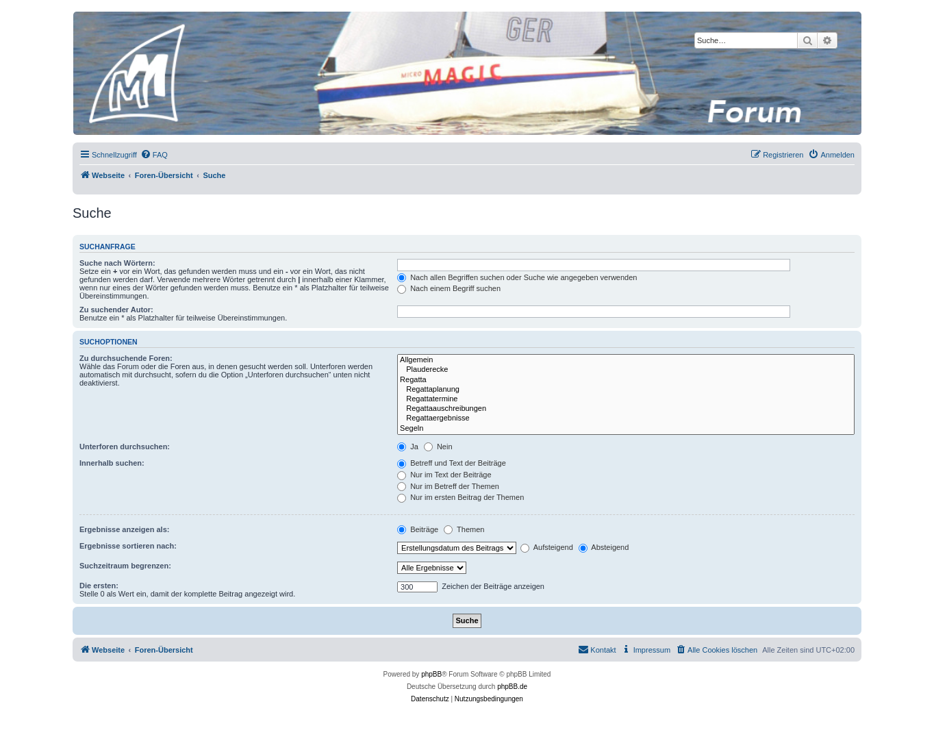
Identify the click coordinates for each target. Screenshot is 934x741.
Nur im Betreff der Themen (448, 486)
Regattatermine (626, 399)
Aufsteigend (546, 547)
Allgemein (626, 360)
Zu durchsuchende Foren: (126, 358)
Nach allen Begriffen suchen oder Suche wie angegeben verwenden (517, 277)
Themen (464, 529)
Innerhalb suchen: (111, 463)
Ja (407, 446)
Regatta (626, 380)
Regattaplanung (626, 389)
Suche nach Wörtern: (117, 263)
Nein (438, 446)
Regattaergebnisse (626, 418)
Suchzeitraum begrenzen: (125, 566)
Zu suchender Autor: (116, 309)
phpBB (431, 674)
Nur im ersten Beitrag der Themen (460, 497)
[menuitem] (154, 155)
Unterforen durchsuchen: (124, 446)
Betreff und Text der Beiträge (451, 463)
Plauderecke (626, 370)
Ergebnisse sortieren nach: (128, 546)
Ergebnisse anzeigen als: (124, 529)
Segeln (626, 429)
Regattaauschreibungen (626, 409)
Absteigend (604, 547)
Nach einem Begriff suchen (449, 288)
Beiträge (417, 529)
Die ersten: (98, 585)
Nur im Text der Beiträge (444, 474)
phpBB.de (512, 686)
